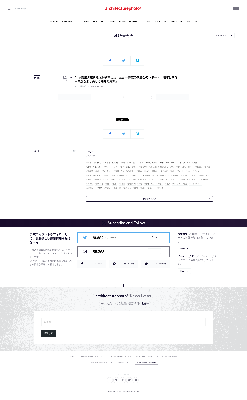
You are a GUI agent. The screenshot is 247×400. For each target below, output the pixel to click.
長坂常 (122, 184)
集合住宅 (164, 171)
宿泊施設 (98, 179)
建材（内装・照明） (104, 171)
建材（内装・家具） (189, 179)
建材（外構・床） (94, 175)
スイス (90, 184)
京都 (106, 179)
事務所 (90, 171)
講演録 (207, 167)
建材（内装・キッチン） (181, 171)
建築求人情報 (151, 163)
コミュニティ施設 (180, 184)
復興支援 (117, 188)
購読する (48, 333)
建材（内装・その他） (154, 184)
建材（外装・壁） (94, 167)
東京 (141, 163)
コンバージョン (133, 175)
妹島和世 (127, 188)
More (182, 248)
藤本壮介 (151, 188)
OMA (100, 188)
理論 (140, 171)
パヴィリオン (196, 184)
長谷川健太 (204, 175)
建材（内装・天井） (168, 163)
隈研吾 (121, 175)
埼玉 (136, 188)
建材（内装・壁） (129, 163)
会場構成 (204, 179)
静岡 (143, 188)
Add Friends (128, 263)
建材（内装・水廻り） (169, 179)
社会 (115, 184)
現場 (140, 184)
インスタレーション (161, 175)
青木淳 (160, 188)
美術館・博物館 (151, 171)
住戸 (168, 184)
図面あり (98, 163)
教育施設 (146, 175)
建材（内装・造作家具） (125, 171)
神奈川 (175, 175)
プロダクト (198, 171)
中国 (107, 175)
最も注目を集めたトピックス (162, 167)
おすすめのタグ (222, 35)
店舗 (195, 163)
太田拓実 (132, 184)
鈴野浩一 (91, 188)
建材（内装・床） (112, 163)
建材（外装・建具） (185, 167)
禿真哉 (108, 188)
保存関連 (99, 184)
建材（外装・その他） (138, 179)
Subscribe (161, 263)
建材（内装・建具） (189, 175)
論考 (113, 175)
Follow (154, 237)
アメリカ (153, 179)
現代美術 (143, 167)
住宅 (89, 163)
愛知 (108, 184)
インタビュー (185, 163)
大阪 (89, 179)
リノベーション (111, 167)
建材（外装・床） (118, 179)
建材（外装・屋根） (129, 167)
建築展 (199, 167)
